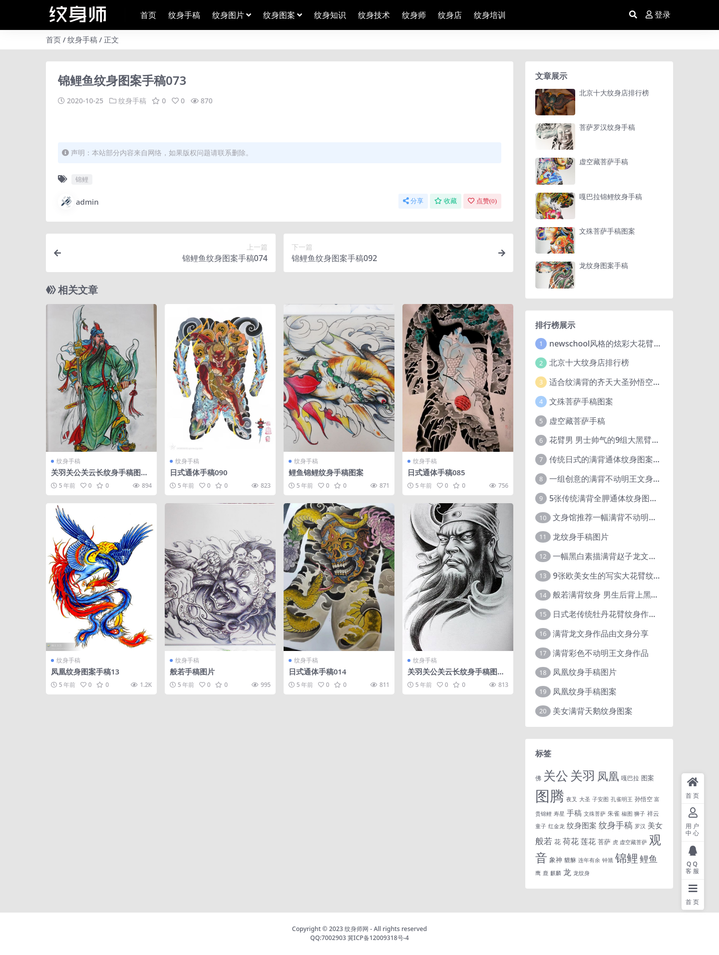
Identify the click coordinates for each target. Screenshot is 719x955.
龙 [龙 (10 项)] (567, 872)
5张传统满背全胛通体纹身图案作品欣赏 (619, 498)
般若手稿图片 (192, 671)
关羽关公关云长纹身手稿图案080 (456, 675)
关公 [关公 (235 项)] (555, 775)
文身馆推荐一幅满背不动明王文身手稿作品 (629, 517)
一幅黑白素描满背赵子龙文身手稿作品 (621, 556)
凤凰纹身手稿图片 (585, 671)
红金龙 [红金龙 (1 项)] (556, 826)
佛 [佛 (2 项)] (538, 778)
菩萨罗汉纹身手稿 (607, 127)
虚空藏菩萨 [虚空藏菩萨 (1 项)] (633, 842)
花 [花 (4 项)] (557, 841)
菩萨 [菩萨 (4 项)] (604, 841)
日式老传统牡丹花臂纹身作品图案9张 (619, 614)
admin (78, 202)
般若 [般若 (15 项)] (543, 841)
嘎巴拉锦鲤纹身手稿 (610, 196)
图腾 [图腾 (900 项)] (549, 796)
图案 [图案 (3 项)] (647, 777)
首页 (53, 39)
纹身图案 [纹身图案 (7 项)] (582, 825)
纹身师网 (356, 929)
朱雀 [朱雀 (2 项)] (614, 813)
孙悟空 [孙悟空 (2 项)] (644, 799)
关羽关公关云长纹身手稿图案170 (99, 476)
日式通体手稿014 (318, 671)
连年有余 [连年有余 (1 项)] (589, 860)
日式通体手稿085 (436, 472)
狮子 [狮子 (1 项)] (639, 813)
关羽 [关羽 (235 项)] (582, 775)
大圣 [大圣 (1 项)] (584, 799)
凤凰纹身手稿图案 (585, 691)
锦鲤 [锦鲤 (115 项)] (626, 858)
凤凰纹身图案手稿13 (85, 671)
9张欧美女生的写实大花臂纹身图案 (615, 575)
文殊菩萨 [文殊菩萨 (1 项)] (595, 813)
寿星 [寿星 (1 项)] (559, 813)
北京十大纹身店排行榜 (614, 92)
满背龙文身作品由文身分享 (601, 633)
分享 (413, 201)
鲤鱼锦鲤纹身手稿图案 (326, 472)
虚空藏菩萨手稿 (603, 161)
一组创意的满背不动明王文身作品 (609, 478)
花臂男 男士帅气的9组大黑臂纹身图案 (616, 439)
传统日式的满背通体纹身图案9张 (607, 459)
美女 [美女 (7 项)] (655, 825)
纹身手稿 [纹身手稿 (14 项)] (616, 825)
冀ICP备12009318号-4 (378, 938)
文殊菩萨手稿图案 (607, 231)
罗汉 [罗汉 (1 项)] (640, 826)
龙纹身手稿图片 (581, 536)
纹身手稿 (82, 39)
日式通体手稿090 (199, 472)
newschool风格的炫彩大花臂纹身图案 (617, 343)
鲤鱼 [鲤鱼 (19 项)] (649, 859)
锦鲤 (81, 179)
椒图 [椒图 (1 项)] (627, 813)
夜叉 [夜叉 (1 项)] (571, 799)
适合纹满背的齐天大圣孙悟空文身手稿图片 (625, 381)
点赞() (482, 201)
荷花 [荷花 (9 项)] (571, 841)
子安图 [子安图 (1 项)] (600, 799)
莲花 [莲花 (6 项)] (588, 841)
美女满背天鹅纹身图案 (593, 710)
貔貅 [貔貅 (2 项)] (570, 860)
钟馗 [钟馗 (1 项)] (607, 860)
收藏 (445, 201)
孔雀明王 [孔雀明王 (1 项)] (622, 799)
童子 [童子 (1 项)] (540, 826)
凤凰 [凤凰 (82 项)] (608, 775)
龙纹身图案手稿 (603, 265)
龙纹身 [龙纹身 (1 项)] (581, 873)
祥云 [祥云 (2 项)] (653, 813)
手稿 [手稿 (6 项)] (574, 813)
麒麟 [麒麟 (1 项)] (555, 873)
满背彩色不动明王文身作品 (601, 652)
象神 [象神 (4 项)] (555, 859)
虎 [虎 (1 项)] (615, 842)
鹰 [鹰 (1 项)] (538, 873)
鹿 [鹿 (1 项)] (545, 873)
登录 (658, 14)
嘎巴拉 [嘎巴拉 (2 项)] (630, 778)
